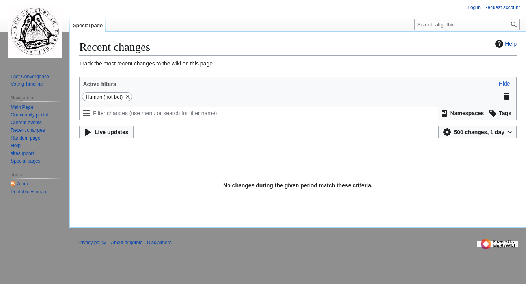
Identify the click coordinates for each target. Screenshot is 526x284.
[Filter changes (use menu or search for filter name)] (258, 113)
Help (505, 44)
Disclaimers (159, 242)
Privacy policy (91, 242)
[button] (504, 83)
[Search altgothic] (467, 24)
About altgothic (126, 242)
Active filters (99, 84)
